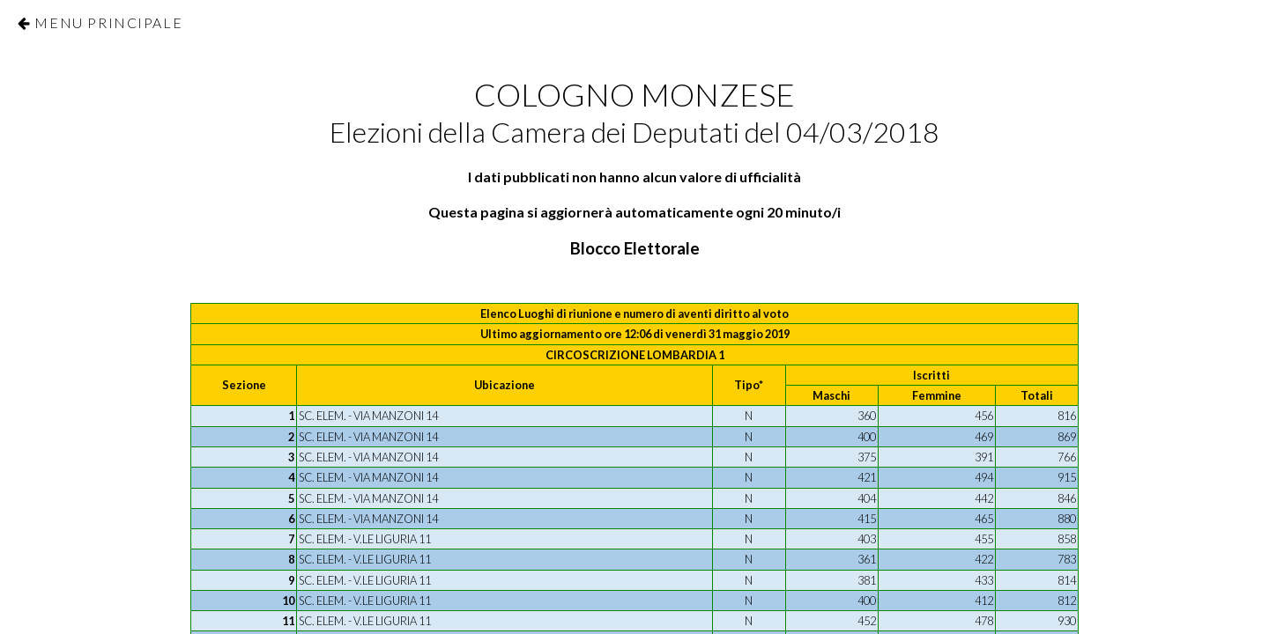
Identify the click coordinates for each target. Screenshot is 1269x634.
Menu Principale (108, 22)
